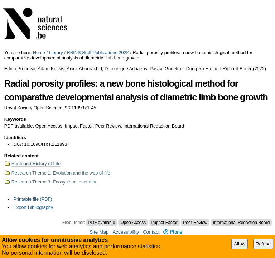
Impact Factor (164, 222)
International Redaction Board (241, 222)
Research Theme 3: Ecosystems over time (54, 182)
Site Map (99, 232)
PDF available (101, 222)
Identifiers (15, 137)
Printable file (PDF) (32, 199)
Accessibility (125, 232)
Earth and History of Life (36, 163)
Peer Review (195, 222)
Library (56, 52)
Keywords (15, 119)
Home (39, 52)
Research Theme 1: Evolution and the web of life (60, 173)
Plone (173, 232)
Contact (151, 232)
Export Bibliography (33, 207)
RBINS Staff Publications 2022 (98, 52)
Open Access (133, 222)
